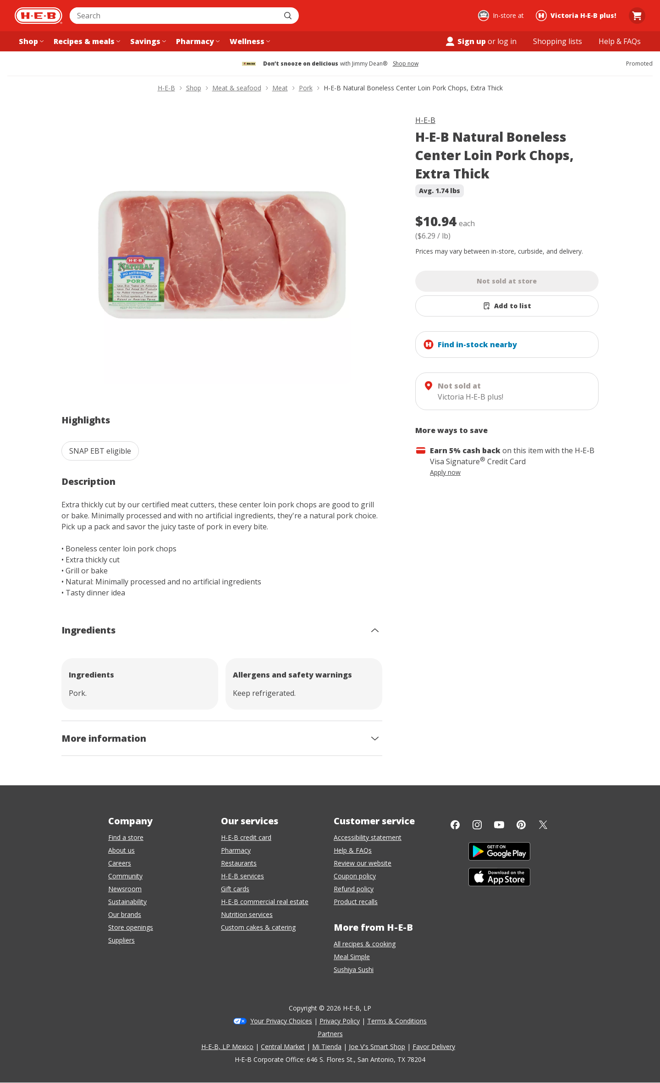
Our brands (124, 914)
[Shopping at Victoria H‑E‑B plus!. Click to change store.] (577, 15)
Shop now (405, 63)
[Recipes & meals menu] (86, 41)
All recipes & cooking (365, 943)
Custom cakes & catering (258, 927)
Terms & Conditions (397, 1020)
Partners (330, 1033)
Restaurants (239, 863)
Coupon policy (355, 876)
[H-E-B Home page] (38, 15)
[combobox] (174, 15)
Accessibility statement (368, 837)
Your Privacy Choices (281, 1020)
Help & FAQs (353, 850)
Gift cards (235, 888)
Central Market (283, 1046)
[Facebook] (455, 825)
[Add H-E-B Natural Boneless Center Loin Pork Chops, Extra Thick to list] (507, 306)
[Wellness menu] (249, 41)
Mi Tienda (326, 1046)
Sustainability (127, 901)
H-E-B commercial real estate (264, 901)
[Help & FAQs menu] (619, 41)
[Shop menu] (30, 41)
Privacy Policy (339, 1020)
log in (507, 41)
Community (125, 876)
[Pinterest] (521, 825)
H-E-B (425, 120)
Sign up (465, 41)
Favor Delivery (433, 1046)
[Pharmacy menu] (197, 41)
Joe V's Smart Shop (377, 1046)
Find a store (125, 837)
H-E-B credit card (246, 837)
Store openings (130, 927)
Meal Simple (352, 956)
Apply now (445, 472)
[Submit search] (289, 15)
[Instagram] (477, 825)
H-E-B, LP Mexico (227, 1046)
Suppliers (121, 940)
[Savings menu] (147, 41)
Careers (119, 863)
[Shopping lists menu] (557, 41)
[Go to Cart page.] (637, 15)
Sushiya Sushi (354, 969)
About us (121, 850)
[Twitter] (543, 825)
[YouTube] (499, 825)
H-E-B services (242, 876)
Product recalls (356, 901)
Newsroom (125, 888)
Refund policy (354, 888)
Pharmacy (236, 850)
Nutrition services (247, 914)
